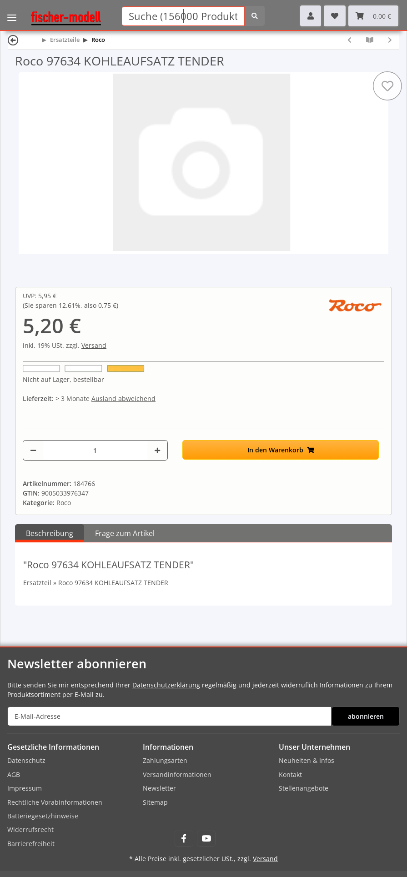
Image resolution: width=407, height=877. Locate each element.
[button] (310, 16)
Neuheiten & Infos (306, 760)
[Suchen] (183, 16)
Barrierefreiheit (31, 843)
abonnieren (366, 716)
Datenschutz (26, 760)
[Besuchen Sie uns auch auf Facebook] (184, 839)
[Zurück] (13, 39)
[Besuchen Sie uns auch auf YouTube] (206, 839)
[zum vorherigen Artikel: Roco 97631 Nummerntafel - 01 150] (349, 40)
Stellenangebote (303, 788)
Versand (93, 345)
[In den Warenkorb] (280, 450)
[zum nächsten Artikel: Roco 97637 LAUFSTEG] (390, 40)
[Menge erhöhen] (157, 450)
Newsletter (159, 788)
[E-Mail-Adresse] (169, 716)
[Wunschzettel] (334, 16)
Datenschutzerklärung (166, 685)
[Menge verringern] (33, 450)
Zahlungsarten (165, 760)
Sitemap (155, 802)
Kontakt (290, 774)
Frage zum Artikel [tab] (125, 533)
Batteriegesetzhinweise (42, 816)
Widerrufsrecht (30, 829)
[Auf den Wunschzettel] (387, 85)
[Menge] (95, 450)
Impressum (24, 788)
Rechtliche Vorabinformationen (54, 802)
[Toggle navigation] (11, 11)
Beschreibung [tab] (49, 533)
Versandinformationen (177, 774)
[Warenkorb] (373, 16)
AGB (13, 774)
